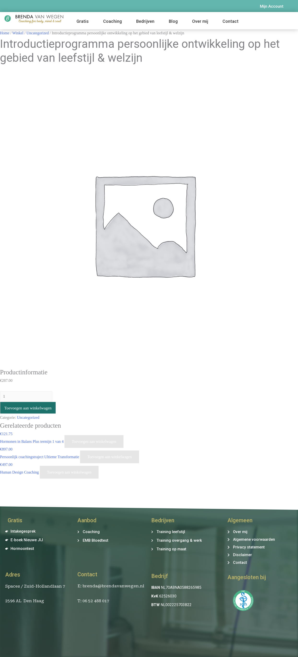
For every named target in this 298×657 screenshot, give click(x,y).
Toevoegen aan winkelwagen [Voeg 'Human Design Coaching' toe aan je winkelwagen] (69, 472)
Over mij (200, 21)
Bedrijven (145, 21)
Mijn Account (271, 6)
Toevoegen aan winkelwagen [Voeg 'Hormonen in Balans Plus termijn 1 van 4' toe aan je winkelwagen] (94, 441)
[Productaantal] (26, 396)
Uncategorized (37, 33)
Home (4, 33)
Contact (230, 21)
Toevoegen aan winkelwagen (28, 408)
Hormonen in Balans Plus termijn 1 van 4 (32, 441)
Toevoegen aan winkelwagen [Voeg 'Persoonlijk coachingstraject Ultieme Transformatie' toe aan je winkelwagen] (109, 457)
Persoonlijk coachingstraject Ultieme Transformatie (40, 457)
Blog (173, 21)
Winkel (17, 33)
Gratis (82, 21)
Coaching (112, 21)
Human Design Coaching (20, 472)
